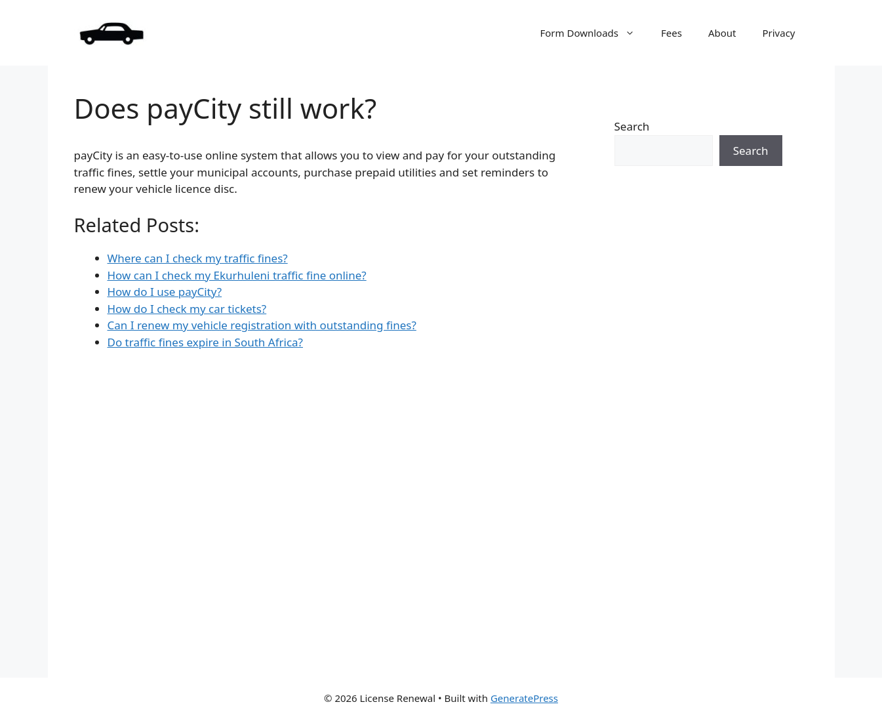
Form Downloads (594, 32)
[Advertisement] (698, 428)
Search (632, 126)
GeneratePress (524, 698)
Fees (671, 32)
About (722, 32)
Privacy (778, 32)
